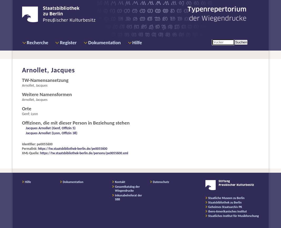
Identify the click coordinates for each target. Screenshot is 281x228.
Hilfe (137, 42)
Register (68, 42)
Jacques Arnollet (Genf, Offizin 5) (51, 128)
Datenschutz (161, 182)
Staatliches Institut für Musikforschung (233, 216)
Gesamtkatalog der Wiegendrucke (127, 188)
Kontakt (120, 182)
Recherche (37, 42)
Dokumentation (104, 42)
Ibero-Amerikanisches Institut (227, 211)
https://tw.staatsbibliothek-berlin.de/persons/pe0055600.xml (84, 153)
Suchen (241, 42)
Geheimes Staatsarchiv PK (225, 207)
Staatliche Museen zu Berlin (226, 198)
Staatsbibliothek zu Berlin (225, 202)
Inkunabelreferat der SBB (128, 197)
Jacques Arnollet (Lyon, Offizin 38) (51, 133)
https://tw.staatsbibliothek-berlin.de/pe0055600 (72, 149)
